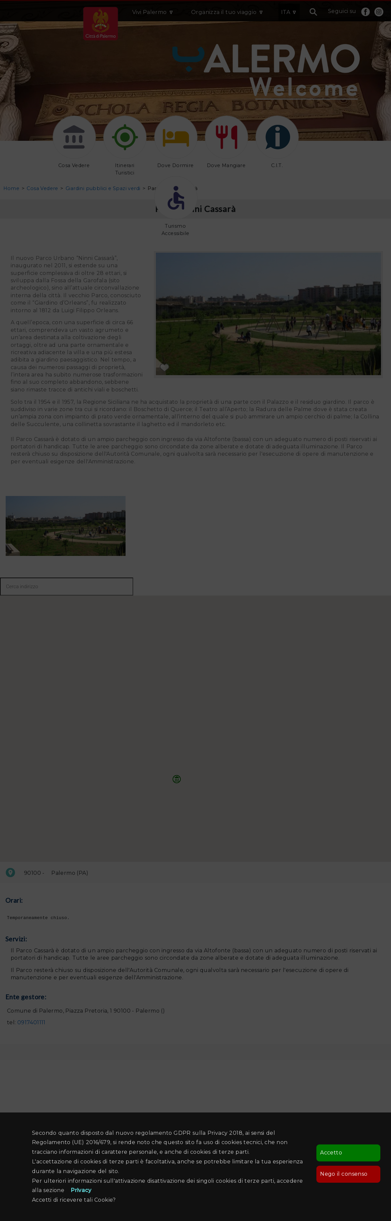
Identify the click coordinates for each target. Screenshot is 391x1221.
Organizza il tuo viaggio (224, 12)
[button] (177, 779)
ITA (285, 12)
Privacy (81, 1190)
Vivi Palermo (149, 12)
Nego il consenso (343, 1174)
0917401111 (31, 1023)
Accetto (331, 1152)
